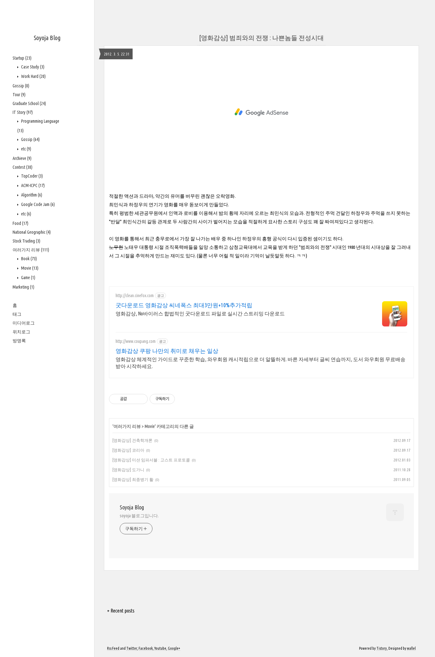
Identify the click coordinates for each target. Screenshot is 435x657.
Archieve (22, 158)
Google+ (174, 648)
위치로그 (21, 331)
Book (28, 258)
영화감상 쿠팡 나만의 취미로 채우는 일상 (167, 351)
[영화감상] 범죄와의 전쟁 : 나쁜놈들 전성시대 (261, 37)
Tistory (381, 648)
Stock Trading (26, 240)
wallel (411, 648)
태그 (17, 314)
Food (20, 223)
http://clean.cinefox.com (135, 295)
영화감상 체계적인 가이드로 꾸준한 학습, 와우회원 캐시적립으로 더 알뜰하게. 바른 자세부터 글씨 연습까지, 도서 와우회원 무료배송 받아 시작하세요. (260, 362)
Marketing (23, 287)
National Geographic (32, 232)
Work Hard (33, 76)
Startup (22, 58)
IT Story (23, 112)
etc (25, 148)
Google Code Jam (37, 204)
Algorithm (31, 194)
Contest (22, 167)
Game (27, 277)
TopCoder (31, 176)
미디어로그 (24, 323)
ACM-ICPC (32, 185)
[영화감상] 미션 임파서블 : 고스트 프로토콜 (151, 460)
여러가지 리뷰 (31, 249)
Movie (29, 268)
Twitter (131, 648)
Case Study (32, 66)
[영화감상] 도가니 (128, 469)
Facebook (146, 648)
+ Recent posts (121, 610)
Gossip (21, 85)
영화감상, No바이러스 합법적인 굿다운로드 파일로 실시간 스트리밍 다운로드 (200, 313)
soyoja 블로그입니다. (139, 515)
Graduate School (29, 103)
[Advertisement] (261, 112)
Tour (19, 94)
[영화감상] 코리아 (128, 450)
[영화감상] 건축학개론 (132, 440)
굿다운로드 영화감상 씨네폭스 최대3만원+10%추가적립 (184, 305)
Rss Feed (113, 648)
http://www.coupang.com (136, 341)
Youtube (160, 648)
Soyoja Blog (47, 37)
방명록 (19, 340)
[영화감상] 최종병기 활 (132, 479)
